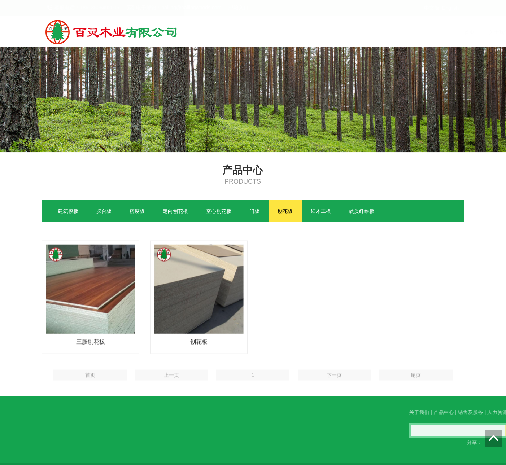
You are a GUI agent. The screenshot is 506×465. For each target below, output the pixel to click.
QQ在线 (25, 440)
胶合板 (104, 211)
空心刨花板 (218, 211)
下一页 (334, 383)
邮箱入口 (238, 7)
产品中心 (342, 32)
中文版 (431, 8)
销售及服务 (379, 32)
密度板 (137, 211)
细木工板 (321, 211)
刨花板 (285, 211)
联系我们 (451, 32)
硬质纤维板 (361, 211)
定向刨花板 (175, 211)
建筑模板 (68, 211)
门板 (254, 211)
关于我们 (307, 32)
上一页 (171, 383)
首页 (277, 32)
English (450, 8)
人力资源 (416, 32)
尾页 (416, 383)
